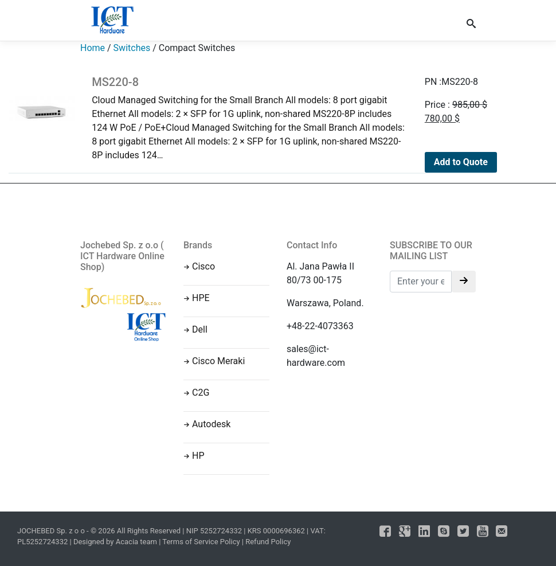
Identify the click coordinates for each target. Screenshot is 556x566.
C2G (200, 392)
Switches (132, 47)
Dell (199, 329)
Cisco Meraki (218, 361)
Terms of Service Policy (201, 541)
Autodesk (211, 424)
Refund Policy (268, 541)
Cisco (203, 266)
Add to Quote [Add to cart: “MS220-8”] (461, 162)
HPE (201, 297)
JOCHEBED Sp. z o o (52, 530)
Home (92, 47)
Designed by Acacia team (115, 541)
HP (198, 455)
